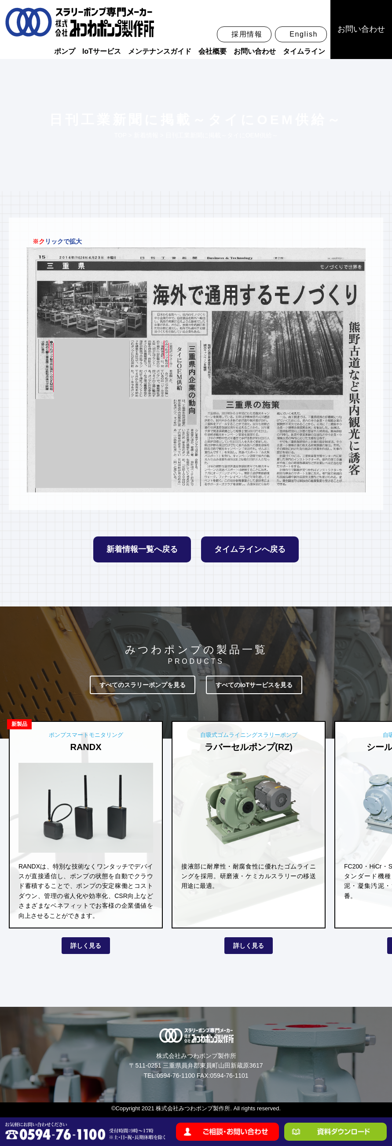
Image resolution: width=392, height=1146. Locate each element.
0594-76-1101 (229, 1075)
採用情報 (246, 34)
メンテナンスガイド (159, 51)
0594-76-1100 (176, 1075)
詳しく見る (85, 945)
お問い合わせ (255, 51)
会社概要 (212, 51)
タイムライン (304, 51)
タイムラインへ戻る (250, 549)
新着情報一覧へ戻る (142, 549)
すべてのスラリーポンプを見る (142, 684)
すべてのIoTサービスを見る (254, 684)
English (303, 34)
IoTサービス (101, 51)
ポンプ (64, 51)
